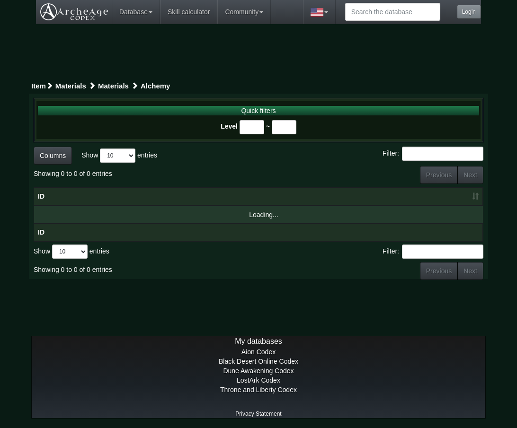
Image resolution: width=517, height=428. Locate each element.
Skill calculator (189, 12)
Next (470, 175)
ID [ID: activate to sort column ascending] (41, 196)
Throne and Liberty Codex (258, 389)
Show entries (119, 155)
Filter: (433, 154)
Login (469, 12)
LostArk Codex (258, 380)
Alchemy (155, 86)
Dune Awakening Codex (258, 371)
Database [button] (135, 12)
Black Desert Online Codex (258, 361)
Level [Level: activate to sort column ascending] (448, 196)
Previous (439, 175)
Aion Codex (258, 352)
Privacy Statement (258, 414)
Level (229, 126)
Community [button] (244, 12)
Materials (70, 86)
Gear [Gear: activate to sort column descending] (143, 196)
